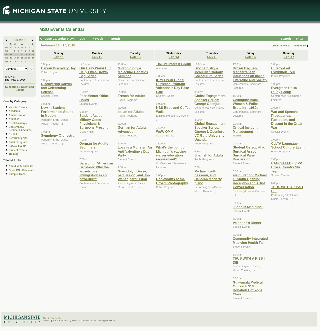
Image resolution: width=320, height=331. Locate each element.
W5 (6, 47)
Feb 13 (135, 57)
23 (29, 58)
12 (14, 54)
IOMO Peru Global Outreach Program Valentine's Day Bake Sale (172, 86)
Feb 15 (212, 57)
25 (11, 61)
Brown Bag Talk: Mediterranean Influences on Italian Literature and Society (250, 74)
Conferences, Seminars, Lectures (20, 129)
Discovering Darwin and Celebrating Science (56, 88)
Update (20, 89)
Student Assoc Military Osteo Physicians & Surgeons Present (93, 121)
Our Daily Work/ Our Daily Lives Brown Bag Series (95, 72)
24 (33, 58)
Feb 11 (58, 57)
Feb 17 (289, 57)
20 (18, 58)
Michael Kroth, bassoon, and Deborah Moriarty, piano (208, 177)
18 (11, 58)
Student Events (18, 150)
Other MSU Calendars (21, 170)
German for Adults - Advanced (133, 129)
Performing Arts (18, 138)
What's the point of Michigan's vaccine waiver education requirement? (171, 153)
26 (14, 61)
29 (14, 47)
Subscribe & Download (19, 86)
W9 (6, 61)
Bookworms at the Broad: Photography (172, 181)
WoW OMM (164, 131)
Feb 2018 (19, 40)
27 (18, 61)
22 (25, 58)
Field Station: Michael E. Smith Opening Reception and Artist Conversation (250, 181)
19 (14, 58)
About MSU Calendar (21, 166)
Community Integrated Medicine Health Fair (250, 240)
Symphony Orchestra (57, 135)
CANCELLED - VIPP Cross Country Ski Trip (286, 167)
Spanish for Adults (209, 155)
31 (22, 47)
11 (11, 54)
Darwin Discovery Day (58, 68)
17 (33, 54)
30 (18, 47)
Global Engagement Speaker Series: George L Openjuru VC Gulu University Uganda (210, 131)
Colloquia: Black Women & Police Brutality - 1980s (246, 104)
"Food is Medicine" (248, 207)
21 (22, 58)
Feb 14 (174, 57)
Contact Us (56, 318)
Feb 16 (250, 57)
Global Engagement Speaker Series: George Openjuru (210, 100)
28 (11, 47)
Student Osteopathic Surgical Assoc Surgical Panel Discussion (249, 153)
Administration (17, 115)
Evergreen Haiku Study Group (284, 89)
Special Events (17, 146)
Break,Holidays (18, 123)
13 (18, 54)
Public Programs (18, 142)
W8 (6, 58)
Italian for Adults (131, 112)
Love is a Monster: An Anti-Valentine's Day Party (135, 151)
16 (29, 54)
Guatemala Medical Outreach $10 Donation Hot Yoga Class (248, 288)
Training (13, 154)
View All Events (18, 107)
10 (33, 51)
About (46, 318)
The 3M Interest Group (173, 64)
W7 (6, 54)
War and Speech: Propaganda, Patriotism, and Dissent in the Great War (286, 119)
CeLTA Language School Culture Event (287, 145)
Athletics (14, 119)
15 (25, 54)
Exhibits (13, 134)
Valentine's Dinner (247, 223)
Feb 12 (97, 57)
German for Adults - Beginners (94, 145)
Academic (14, 111)
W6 (6, 51)
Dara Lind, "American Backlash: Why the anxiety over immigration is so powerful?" (96, 171)
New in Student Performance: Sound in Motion (57, 111)
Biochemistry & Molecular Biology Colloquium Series (208, 72)
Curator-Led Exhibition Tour (283, 70)
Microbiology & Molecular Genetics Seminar (133, 72)
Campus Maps (17, 174)
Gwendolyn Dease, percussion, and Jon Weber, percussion (134, 175)
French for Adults (131, 96)
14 (22, 54)
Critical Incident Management (245, 129)
